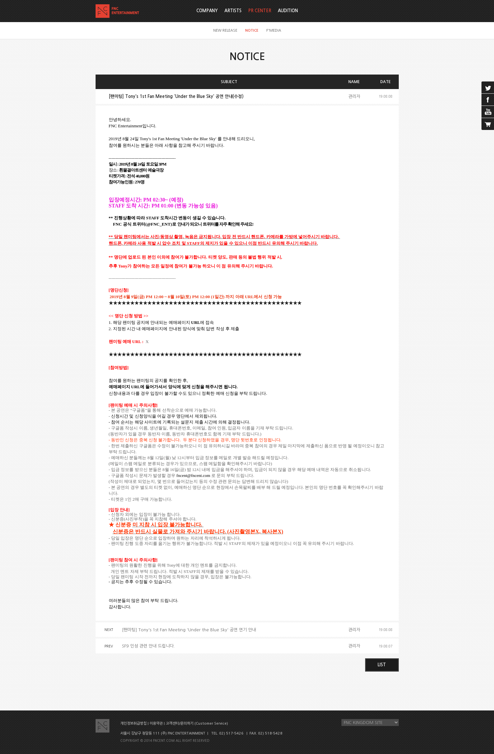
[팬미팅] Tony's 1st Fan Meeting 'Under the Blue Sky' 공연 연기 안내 (189, 630)
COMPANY (207, 11)
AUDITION (288, 11)
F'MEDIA (273, 30)
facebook (487, 100)
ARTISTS (233, 11)
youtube (487, 112)
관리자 (354, 96)
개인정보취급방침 (133, 723)
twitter (487, 87)
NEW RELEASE (225, 30)
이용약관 (156, 723)
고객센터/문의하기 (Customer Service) (197, 723)
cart (487, 124)
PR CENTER (259, 11)
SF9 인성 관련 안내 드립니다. (148, 646)
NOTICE (251, 30)
